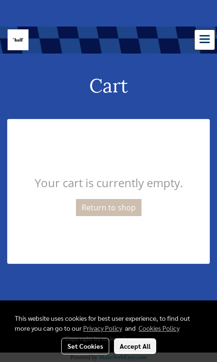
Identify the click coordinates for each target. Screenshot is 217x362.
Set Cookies (85, 346)
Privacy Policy (102, 328)
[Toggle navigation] (204, 39)
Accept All (135, 346)
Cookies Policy (159, 328)
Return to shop (109, 207)
